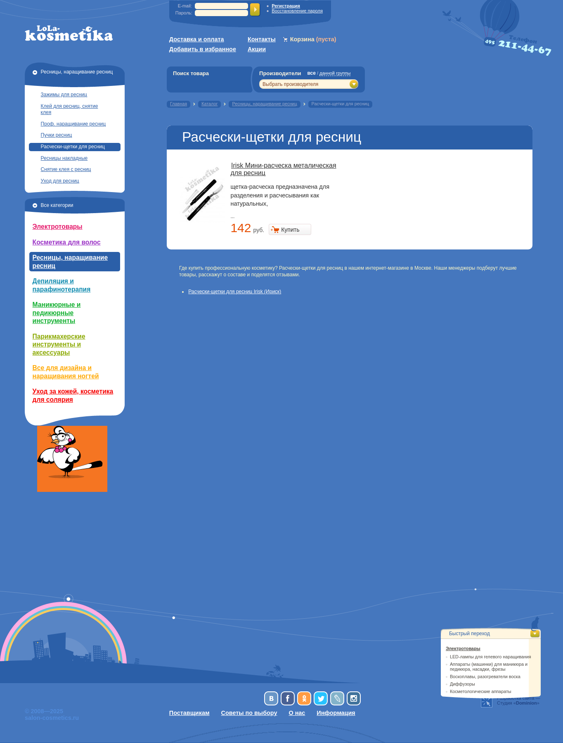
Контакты (262, 39)
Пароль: (183, 12)
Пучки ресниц (56, 135)
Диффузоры (462, 683)
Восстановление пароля (297, 10)
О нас (297, 713)
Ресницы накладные (64, 158)
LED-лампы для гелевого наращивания (490, 656)
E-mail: (185, 5)
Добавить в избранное (202, 49)
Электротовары (58, 226)
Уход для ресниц (60, 181)
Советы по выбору (249, 713)
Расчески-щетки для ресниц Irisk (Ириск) (234, 291)
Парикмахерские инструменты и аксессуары (59, 344)
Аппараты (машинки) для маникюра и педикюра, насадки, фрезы (489, 667)
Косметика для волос (67, 242)
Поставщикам (189, 713)
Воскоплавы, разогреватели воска (485, 676)
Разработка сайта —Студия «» (518, 700)
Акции (257, 49)
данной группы (334, 73)
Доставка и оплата (196, 39)
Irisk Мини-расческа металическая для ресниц (283, 169)
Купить (290, 229)
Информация (336, 713)
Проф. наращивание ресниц (73, 124)
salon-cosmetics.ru (52, 718)
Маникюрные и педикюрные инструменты (57, 312)
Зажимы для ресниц (64, 94)
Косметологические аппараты (480, 691)
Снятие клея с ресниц (66, 169)
